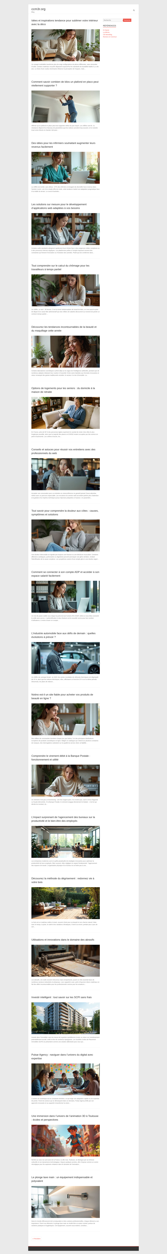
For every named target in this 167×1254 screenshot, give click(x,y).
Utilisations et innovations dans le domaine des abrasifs (62, 939)
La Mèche (106, 32)
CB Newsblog (107, 34)
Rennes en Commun (110, 37)
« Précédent (36, 1239)
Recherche (127, 20)
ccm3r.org (38, 9)
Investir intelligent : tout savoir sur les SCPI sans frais (61, 997)
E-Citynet (106, 30)
